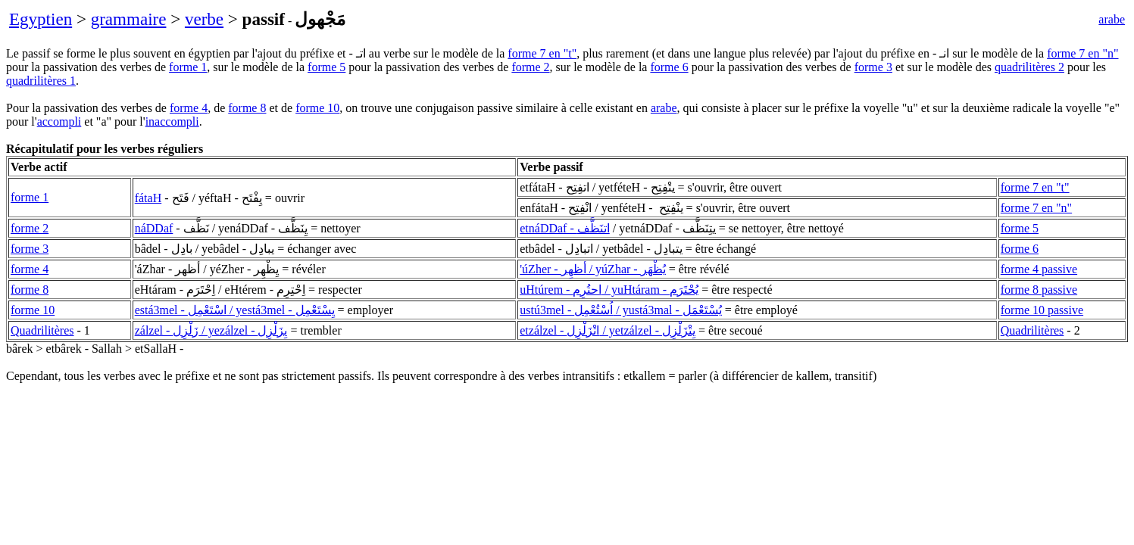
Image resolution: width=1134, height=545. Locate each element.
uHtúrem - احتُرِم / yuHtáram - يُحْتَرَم (609, 289)
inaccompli (172, 121)
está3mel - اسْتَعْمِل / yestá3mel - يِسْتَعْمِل (235, 310)
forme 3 (873, 67)
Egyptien (40, 19)
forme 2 (530, 67)
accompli (59, 121)
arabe (1111, 19)
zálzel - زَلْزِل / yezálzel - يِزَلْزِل (211, 330)
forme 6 (669, 67)
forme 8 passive (1039, 289)
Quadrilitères (42, 330)
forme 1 (188, 67)
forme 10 (317, 107)
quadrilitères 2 (1029, 67)
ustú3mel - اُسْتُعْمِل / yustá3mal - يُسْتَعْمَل (621, 310)
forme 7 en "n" (1082, 53)
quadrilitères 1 (41, 80)
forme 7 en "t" (542, 53)
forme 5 (326, 67)
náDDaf (154, 228)
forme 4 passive (1039, 269)
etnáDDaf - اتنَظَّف (565, 228)
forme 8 (247, 107)
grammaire (129, 19)
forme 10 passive (1042, 310)
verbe (204, 19)
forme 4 (189, 107)
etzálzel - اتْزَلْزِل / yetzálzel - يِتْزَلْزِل (607, 330)
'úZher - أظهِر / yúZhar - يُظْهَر (592, 269)
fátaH (148, 198)
